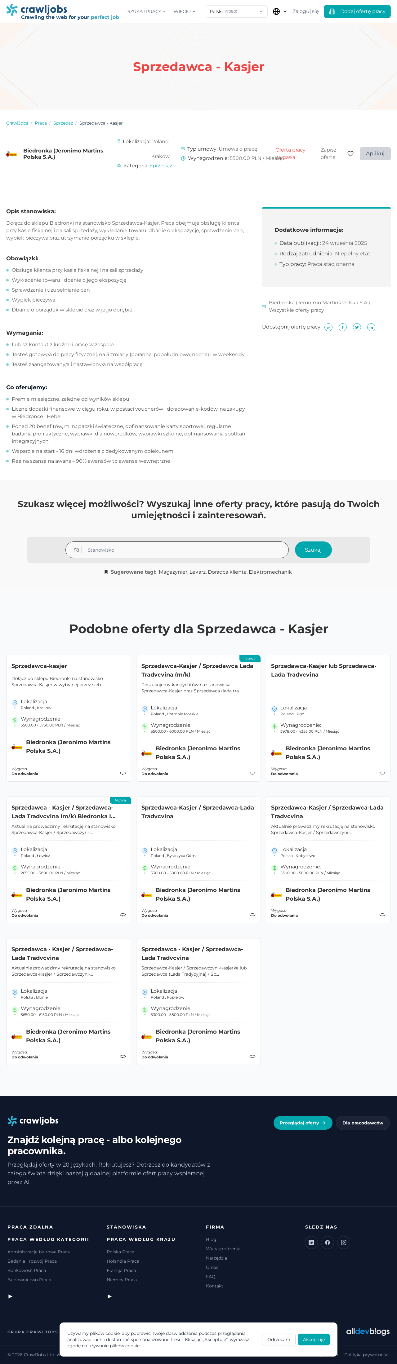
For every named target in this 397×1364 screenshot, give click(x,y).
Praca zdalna (30, 1227)
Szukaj (313, 550)
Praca (41, 123)
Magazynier (173, 572)
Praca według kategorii (48, 1239)
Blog (211, 1239)
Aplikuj (375, 153)
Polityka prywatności (367, 1354)
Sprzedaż (63, 123)
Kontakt (214, 1286)
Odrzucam (278, 1339)
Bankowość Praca (26, 1270)
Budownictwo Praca (29, 1279)
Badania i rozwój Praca (32, 1261)
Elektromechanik (270, 572)
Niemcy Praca (122, 1279)
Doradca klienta (227, 572)
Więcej (185, 11)
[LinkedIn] (311, 1242)
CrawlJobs (17, 123)
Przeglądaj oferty (303, 1123)
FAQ (211, 1276)
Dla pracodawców (362, 1123)
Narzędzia (216, 1258)
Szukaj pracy (146, 11)
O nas (212, 1267)
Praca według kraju (141, 1239)
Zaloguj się (305, 11)
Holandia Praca (123, 1261)
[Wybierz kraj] (280, 11)
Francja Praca (121, 1270)
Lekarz (198, 572)
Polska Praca (120, 1252)
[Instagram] (343, 1242)
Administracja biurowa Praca (38, 1252)
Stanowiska (126, 1227)
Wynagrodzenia (223, 1248)
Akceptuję (314, 1339)
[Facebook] (327, 1242)
